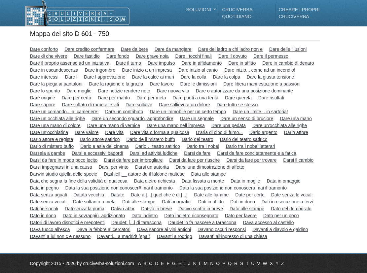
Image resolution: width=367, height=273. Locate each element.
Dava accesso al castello (268, 222)
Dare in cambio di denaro (288, 63)
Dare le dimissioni (198, 83)
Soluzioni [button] (199, 9)
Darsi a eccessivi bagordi (97, 153)
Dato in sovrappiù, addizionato (94, 215)
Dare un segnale (197, 118)
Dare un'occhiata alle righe (279, 125)
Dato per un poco (281, 215)
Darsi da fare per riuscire (194, 160)
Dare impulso (161, 63)
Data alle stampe (208, 174)
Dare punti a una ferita (196, 97)
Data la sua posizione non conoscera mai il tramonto (233, 187)
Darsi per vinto (113, 167)
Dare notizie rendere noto (124, 90)
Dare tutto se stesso (237, 104)
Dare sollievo (139, 104)
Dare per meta (151, 97)
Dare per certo (76, 97)
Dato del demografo (291, 208)
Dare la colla (193, 77)
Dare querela (238, 97)
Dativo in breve (156, 208)
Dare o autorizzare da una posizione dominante (244, 90)
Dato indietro (144, 215)
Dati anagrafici (177, 201)
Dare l (71, 77)
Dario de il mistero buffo (150, 139)
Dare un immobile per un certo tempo (188, 111)
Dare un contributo (124, 111)
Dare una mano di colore (55, 125)
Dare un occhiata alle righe (57, 118)
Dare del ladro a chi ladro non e (230, 49)
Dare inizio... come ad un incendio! (259, 70)
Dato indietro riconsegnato (191, 215)
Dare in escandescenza (54, 70)
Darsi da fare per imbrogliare (133, 160)
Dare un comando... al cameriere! (64, 111)
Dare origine (42, 97)
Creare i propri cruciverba (299, 13)
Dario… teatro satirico (157, 146)
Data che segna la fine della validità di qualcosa (79, 181)
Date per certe (250, 194)
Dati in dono (242, 201)
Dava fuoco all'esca (50, 229)
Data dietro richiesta (154, 181)
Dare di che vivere (48, 56)
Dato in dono (43, 215)
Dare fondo (117, 56)
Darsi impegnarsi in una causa (61, 167)
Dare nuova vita (173, 90)
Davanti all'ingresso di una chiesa (233, 236)
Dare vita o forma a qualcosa (159, 132)
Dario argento (263, 132)
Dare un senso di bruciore (246, 118)
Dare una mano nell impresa (176, 125)
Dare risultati (271, 97)
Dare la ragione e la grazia (116, 83)
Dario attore (296, 132)
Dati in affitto (211, 201)
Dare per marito (114, 97)
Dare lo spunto (45, 90)
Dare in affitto (242, 63)
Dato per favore (241, 215)
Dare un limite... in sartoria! (260, 111)
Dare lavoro (161, 83)
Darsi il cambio (298, 160)
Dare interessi (44, 77)
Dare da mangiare (173, 49)
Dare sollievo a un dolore (184, 104)
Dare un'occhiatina (49, 132)
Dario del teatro (197, 139)
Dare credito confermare (89, 49)
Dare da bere (134, 49)
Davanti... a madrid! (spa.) (123, 236)
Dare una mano (296, 118)
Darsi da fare (197, 153)
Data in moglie (245, 181)
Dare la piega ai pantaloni (56, 83)
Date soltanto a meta (94, 201)
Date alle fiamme (211, 194)
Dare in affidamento (201, 63)
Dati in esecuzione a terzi (287, 201)
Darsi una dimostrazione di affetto (209, 167)
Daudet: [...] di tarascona (136, 222)
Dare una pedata (228, 125)
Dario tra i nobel (203, 146)
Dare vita (114, 132)
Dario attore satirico (100, 139)
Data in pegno (44, 187)
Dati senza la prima (84, 208)
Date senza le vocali (291, 194)
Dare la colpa (226, 77)
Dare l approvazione (104, 77)
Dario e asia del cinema (104, 146)
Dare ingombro (100, 70)
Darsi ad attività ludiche (154, 153)
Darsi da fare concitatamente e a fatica (256, 153)
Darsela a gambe (47, 153)
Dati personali (44, 208)
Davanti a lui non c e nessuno (60, 236)
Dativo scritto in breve (200, 208)
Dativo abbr (123, 208)
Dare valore (86, 132)
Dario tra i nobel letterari (250, 146)
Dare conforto (44, 49)
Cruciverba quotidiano (237, 13)
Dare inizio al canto (198, 70)
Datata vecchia (88, 194)
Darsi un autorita (152, 167)
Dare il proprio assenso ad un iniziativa (69, 63)
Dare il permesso (270, 56)
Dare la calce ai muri (153, 77)
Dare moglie (78, 90)
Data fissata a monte (203, 181)
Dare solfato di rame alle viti (90, 104)
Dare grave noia (152, 56)
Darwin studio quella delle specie (63, 174)
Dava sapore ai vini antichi (164, 229)
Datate (117, 194)
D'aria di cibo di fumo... (219, 132)
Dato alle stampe (247, 208)
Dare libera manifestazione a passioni (261, 83)
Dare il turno (128, 63)
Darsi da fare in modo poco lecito (64, 160)
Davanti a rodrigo (174, 236)
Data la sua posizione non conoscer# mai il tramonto (119, 187)
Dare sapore (42, 104)
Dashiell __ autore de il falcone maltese (144, 174)
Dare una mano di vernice (113, 125)
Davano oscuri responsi (222, 229)
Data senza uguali (48, 194)
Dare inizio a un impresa (147, 70)
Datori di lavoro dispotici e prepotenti (67, 222)
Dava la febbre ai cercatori (103, 229)
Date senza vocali (48, 201)
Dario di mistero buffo (52, 146)
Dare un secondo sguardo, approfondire (132, 118)
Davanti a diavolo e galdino (280, 229)
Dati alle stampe (138, 201)
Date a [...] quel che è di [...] (159, 194)
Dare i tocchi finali (193, 56)
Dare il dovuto (232, 56)
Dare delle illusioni (288, 49)
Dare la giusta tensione (270, 77)
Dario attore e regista (51, 139)
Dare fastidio (87, 56)
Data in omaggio (283, 181)
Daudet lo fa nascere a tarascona (202, 222)
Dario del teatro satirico (244, 139)
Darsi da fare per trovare (252, 160)
